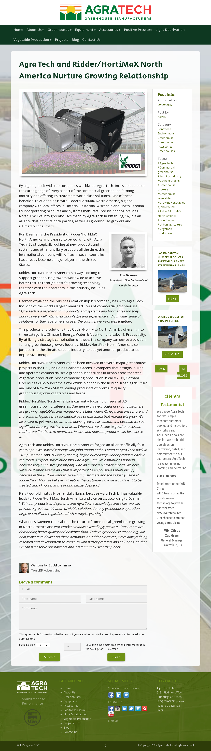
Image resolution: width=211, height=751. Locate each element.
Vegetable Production (32, 39)
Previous (172, 354)
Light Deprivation (170, 29)
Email (160, 710)
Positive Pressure (138, 29)
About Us (35, 29)
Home (18, 29)
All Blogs (182, 372)
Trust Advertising (46, 570)
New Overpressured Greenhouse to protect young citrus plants (171, 517)
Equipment (85, 29)
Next (172, 298)
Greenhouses (60, 29)
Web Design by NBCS (28, 745)
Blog (75, 39)
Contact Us (91, 39)
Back (161, 369)
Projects (61, 39)
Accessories (110, 29)
